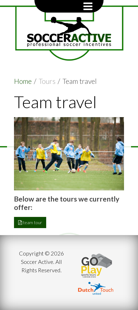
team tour (30, 222)
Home (23, 81)
